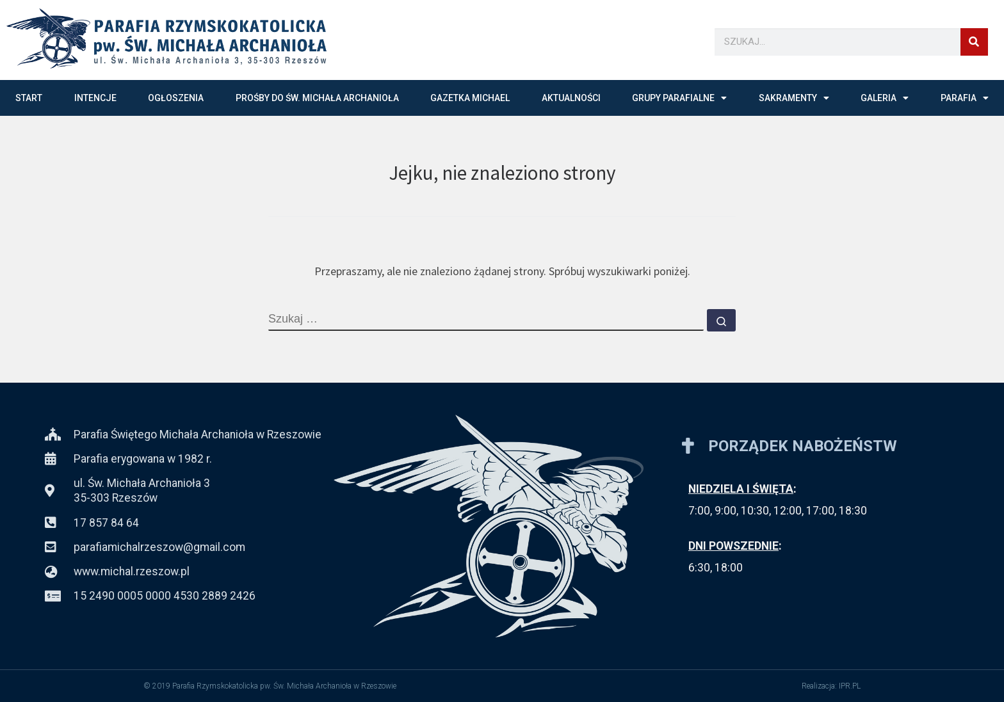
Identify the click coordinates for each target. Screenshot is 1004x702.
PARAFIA (965, 98)
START (28, 98)
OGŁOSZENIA (176, 98)
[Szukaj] (974, 42)
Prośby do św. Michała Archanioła (317, 98)
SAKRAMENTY (794, 98)
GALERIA (885, 98)
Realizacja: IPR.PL (831, 686)
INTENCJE (95, 98)
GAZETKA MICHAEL (470, 98)
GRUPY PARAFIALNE (679, 98)
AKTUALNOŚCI (571, 98)
